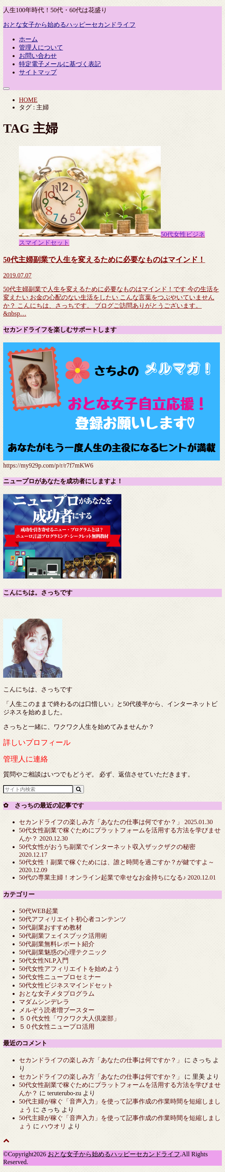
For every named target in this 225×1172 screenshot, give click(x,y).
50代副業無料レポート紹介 (57, 944)
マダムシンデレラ (44, 1001)
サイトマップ (38, 72)
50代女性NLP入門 (44, 960)
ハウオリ (53, 1126)
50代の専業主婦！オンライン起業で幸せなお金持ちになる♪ (117, 877)
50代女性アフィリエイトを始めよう (69, 968)
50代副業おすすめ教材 (50, 927)
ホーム (28, 39)
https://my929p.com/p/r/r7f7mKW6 (48, 465)
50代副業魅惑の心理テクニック (63, 952)
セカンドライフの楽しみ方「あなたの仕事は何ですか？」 (116, 822)
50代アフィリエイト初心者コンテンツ (72, 919)
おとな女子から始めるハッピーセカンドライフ (69, 24)
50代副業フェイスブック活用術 (63, 935)
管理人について (41, 47)
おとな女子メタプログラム (57, 993)
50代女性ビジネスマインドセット (66, 985)
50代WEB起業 (38, 911)
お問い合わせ (38, 55)
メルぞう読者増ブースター (57, 1010)
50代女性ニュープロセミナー (60, 977)
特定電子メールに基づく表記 (60, 64)
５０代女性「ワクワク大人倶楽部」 (69, 1018)
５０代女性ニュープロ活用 (57, 1026)
